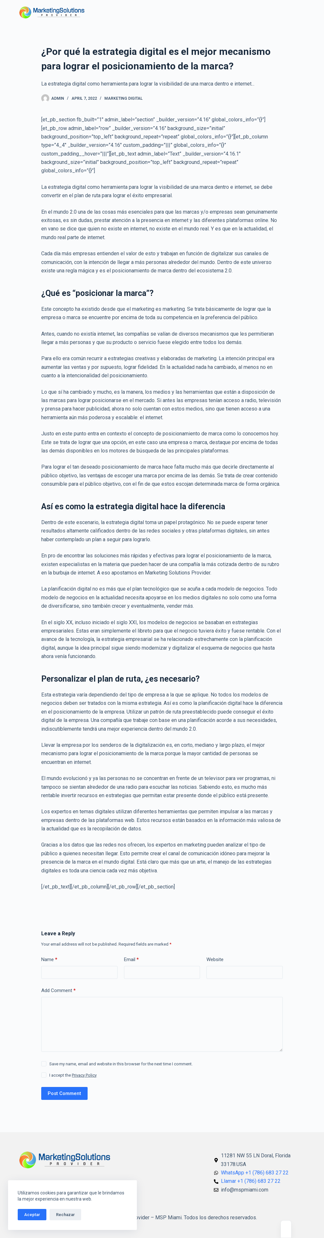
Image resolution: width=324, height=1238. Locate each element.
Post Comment (64, 1093)
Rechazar (65, 1214)
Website (215, 959)
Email (131, 960)
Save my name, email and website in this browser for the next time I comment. (121, 1063)
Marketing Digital (123, 98)
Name (49, 960)
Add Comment (58, 991)
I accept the (73, 1075)
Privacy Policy (84, 1075)
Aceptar (32, 1214)
